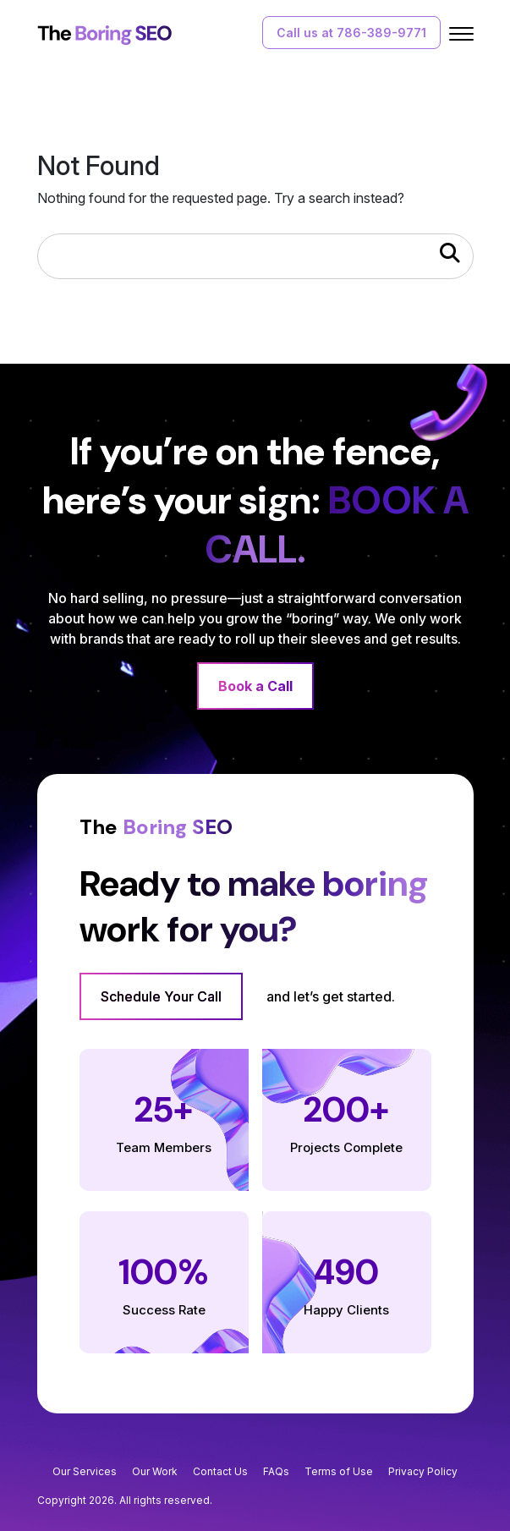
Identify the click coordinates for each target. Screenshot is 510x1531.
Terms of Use (338, 1471)
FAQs (276, 1471)
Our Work (155, 1471)
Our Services (84, 1471)
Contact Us (220, 1471)
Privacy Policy (423, 1471)
